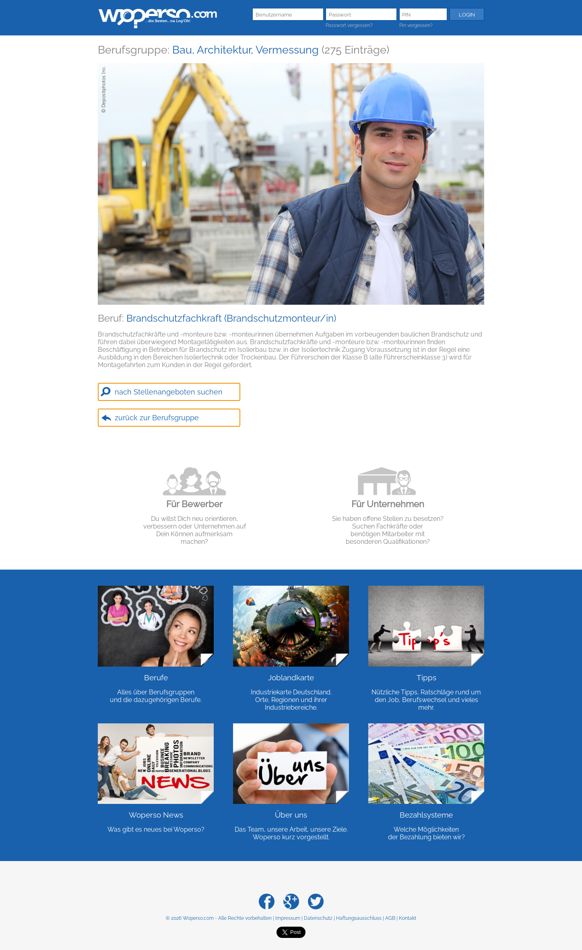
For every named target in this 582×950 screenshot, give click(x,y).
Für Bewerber (194, 504)
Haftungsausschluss (359, 918)
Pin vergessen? (416, 25)
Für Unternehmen (387, 504)
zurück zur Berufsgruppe (157, 417)
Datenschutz (318, 918)
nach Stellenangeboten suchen (169, 392)
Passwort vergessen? (349, 25)
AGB (390, 918)
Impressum (287, 918)
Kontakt (407, 918)
